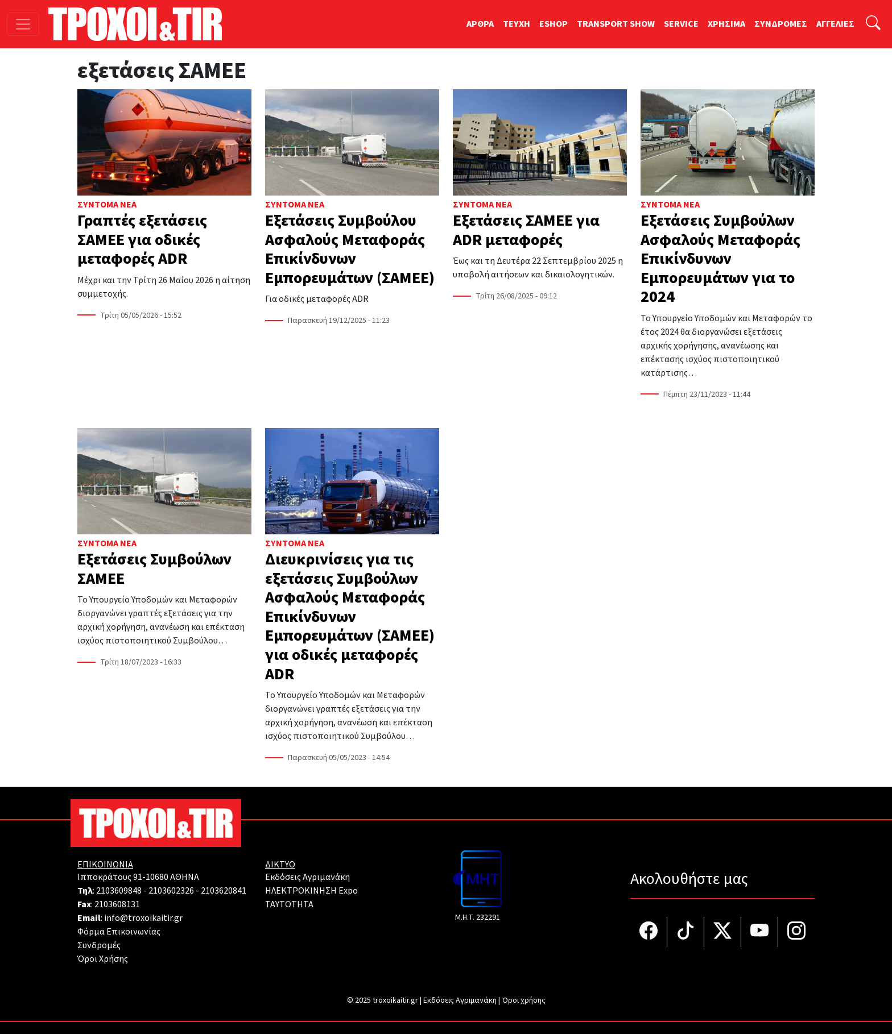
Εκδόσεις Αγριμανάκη (307, 877)
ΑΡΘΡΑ (480, 24)
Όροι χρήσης (524, 1000)
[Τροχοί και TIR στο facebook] (648, 932)
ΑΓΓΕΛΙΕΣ (835, 24)
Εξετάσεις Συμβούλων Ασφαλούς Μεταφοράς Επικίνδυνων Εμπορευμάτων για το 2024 (720, 258)
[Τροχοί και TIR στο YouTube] (759, 932)
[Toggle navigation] (23, 24)
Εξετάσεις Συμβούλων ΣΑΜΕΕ (154, 569)
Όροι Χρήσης (102, 959)
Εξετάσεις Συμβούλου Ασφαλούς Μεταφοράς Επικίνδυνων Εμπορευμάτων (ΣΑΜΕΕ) (350, 249)
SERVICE (681, 24)
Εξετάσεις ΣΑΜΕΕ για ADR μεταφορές (526, 230)
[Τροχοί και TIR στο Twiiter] (722, 932)
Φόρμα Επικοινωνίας (118, 931)
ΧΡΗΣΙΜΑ (726, 24)
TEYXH (516, 24)
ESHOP (553, 24)
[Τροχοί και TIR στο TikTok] (685, 932)
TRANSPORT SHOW (616, 24)
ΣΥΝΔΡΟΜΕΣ (780, 24)
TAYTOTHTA (289, 904)
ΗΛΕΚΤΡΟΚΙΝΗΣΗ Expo (311, 890)
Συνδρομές (99, 945)
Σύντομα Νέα (107, 204)
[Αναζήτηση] (873, 24)
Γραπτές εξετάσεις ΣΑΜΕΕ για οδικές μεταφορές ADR (142, 239)
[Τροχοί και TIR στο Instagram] (796, 932)
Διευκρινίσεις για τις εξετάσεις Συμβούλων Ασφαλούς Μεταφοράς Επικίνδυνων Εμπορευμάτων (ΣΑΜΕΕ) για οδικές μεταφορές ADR (350, 617)
